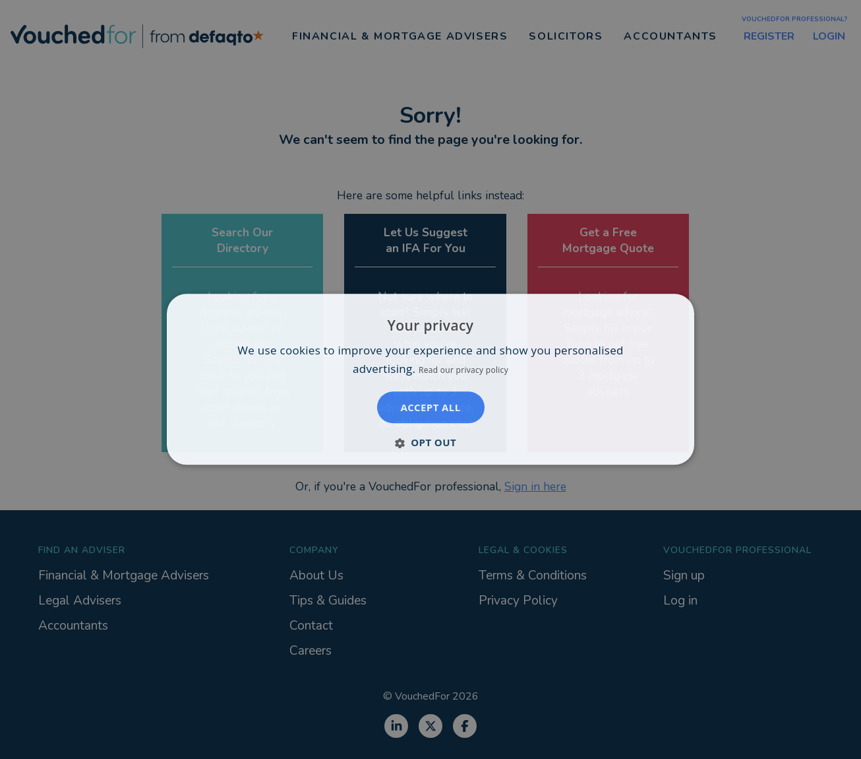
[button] (430, 443)
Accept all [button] (430, 407)
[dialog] (430, 379)
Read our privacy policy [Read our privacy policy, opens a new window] (463, 370)
